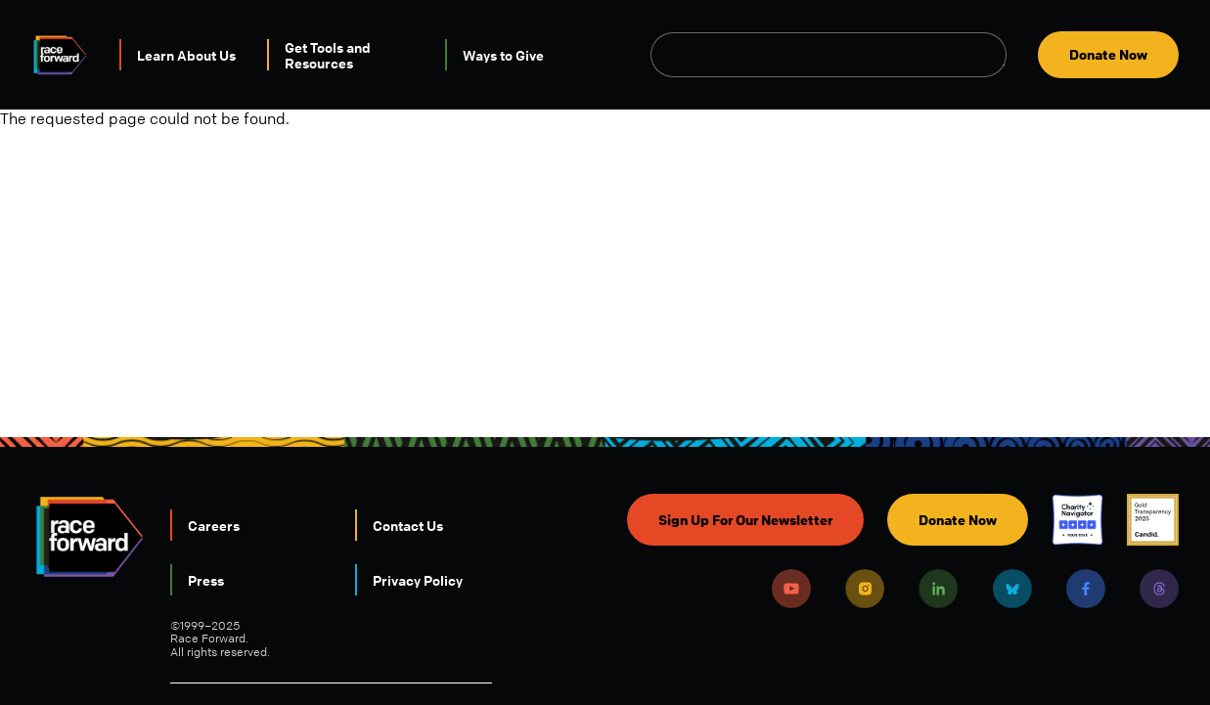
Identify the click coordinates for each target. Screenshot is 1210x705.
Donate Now (1108, 54)
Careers (214, 525)
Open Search (996, 54)
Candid (1153, 520)
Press (206, 580)
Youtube (791, 588)
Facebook (1085, 588)
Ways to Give (503, 55)
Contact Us (408, 525)
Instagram (864, 588)
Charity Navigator (1077, 520)
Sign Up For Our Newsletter (745, 519)
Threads (1159, 588)
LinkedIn (938, 588)
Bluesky (1012, 588)
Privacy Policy (418, 580)
